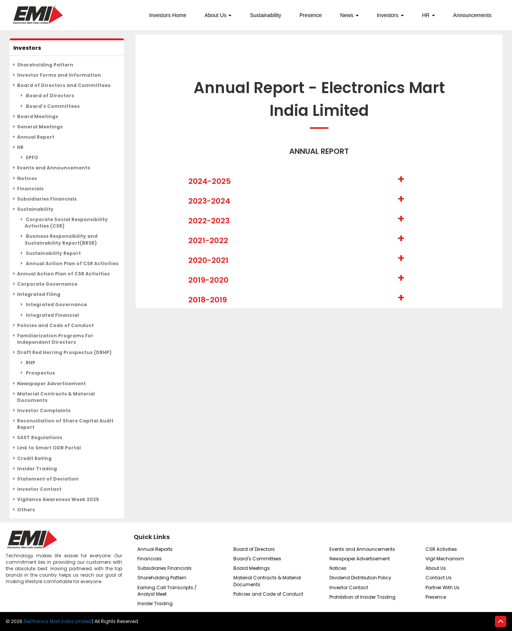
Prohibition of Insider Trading (362, 597)
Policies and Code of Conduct (55, 325)
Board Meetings (37, 116)
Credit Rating (34, 458)
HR (428, 15)
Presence (310, 15)
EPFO (31, 157)
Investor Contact (39, 489)
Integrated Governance (56, 304)
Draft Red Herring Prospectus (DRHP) (64, 352)
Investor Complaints (44, 410)
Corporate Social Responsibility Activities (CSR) (66, 222)
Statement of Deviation (48, 479)
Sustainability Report (53, 253)
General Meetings (40, 126)
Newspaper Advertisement (51, 383)
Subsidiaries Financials (47, 199)
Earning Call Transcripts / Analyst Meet (167, 590)
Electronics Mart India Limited (57, 621)
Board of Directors (49, 95)
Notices (27, 178)
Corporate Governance (47, 284)
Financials (30, 188)
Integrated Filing (38, 294)
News (349, 15)
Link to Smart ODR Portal (49, 447)
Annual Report (35, 137)
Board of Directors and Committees (63, 85)
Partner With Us (442, 587)
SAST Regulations (39, 437)
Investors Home (167, 15)
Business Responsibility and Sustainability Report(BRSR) (61, 239)
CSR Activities (441, 549)
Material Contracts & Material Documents (56, 397)
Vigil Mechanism (444, 558)
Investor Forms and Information (59, 75)
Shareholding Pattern (45, 65)
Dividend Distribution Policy (360, 577)
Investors (390, 15)
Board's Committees (52, 106)
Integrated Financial (52, 315)
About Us (218, 15)
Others (26, 509)
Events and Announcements (53, 167)
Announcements (472, 15)
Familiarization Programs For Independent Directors (55, 338)
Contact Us (438, 577)
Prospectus (40, 373)
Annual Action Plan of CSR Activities (71, 263)
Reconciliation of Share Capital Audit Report (65, 424)
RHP (30, 362)
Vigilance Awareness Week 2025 (58, 499)
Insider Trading (37, 468)
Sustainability (265, 15)
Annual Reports (155, 549)
